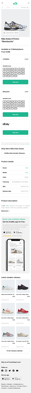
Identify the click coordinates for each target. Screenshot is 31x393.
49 (4, 76)
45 (4, 73)
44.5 (23, 71)
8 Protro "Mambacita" (25, 7)
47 (15, 73)
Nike (14, 7)
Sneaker (8, 7)
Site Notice (4, 386)
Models (9, 384)
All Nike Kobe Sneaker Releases (15, 153)
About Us (13, 386)
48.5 (23, 73)
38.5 (12, 69)
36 (4, 69)
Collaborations (17, 384)
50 (12, 76)
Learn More (27, 144)
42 (8, 71)
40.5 (23, 69)
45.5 (8, 73)
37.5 (8, 69)
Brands (3, 384)
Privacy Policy (21, 386)
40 (19, 69)
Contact (3, 388)
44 (19, 71)
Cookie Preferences (14, 388)
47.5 (19, 73)
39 (15, 69)
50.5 (15, 76)
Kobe (18, 7)
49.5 (8, 76)
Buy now (15, 82)
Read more (5, 211)
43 (15, 71)
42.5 (12, 71)
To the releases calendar (16, 351)
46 (12, 73)
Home (3, 7)
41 (4, 71)
